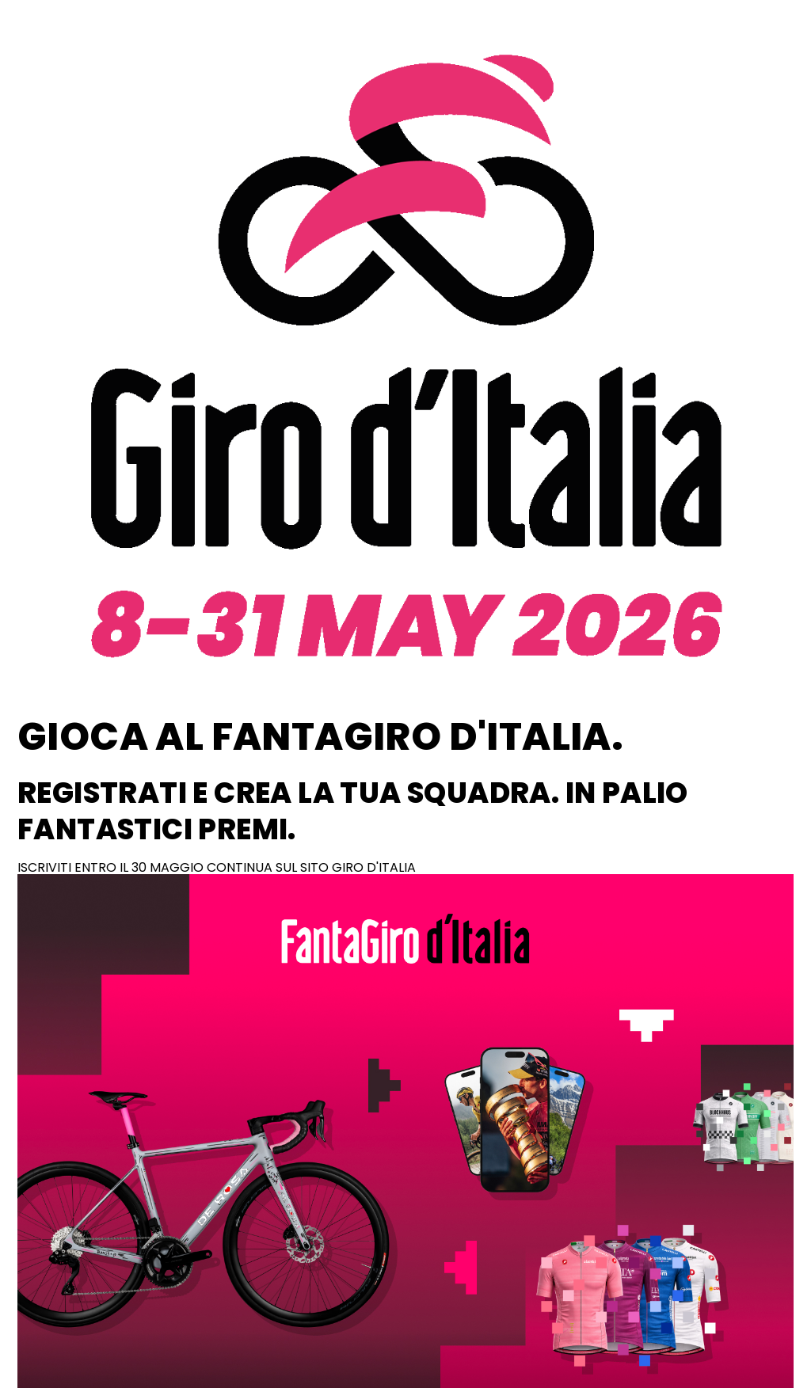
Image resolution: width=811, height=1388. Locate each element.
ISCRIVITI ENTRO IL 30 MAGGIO (112, 867)
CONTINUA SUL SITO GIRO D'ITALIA (311, 867)
